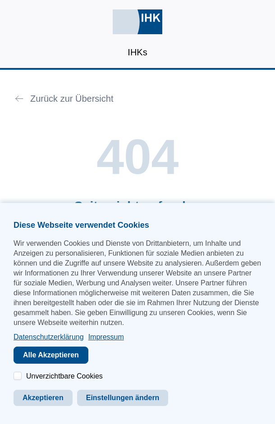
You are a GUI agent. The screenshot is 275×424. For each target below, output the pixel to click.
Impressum (106, 337)
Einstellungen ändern (123, 397)
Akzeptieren (43, 397)
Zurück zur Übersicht (72, 99)
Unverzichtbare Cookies (64, 376)
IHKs (137, 52)
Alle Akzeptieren (51, 355)
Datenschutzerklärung (49, 337)
